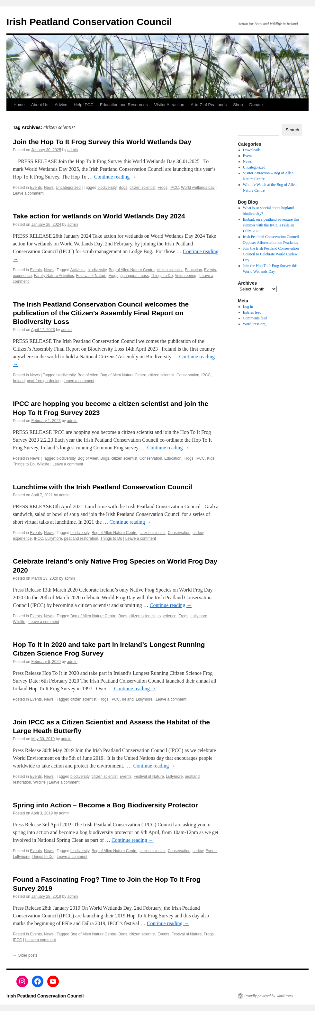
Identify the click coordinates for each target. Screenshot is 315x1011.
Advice (61, 104)
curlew (198, 532)
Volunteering (185, 275)
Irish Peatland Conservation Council (89, 21)
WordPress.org (254, 324)
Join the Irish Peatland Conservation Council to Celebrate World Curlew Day (271, 254)
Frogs (162, 187)
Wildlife (43, 464)
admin (73, 150)
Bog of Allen (88, 375)
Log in (248, 306)
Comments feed (255, 318)
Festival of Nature (91, 275)
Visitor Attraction (169, 104)
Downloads (252, 150)
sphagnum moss (135, 275)
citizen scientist (143, 187)
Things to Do (162, 275)
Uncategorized (68, 187)
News (49, 187)
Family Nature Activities (54, 275)
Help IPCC (83, 104)
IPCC (174, 187)
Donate (256, 104)
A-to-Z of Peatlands (209, 104)
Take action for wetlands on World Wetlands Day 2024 (99, 216)
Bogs (123, 187)
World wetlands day (198, 187)
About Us (39, 104)
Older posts (25, 955)
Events (36, 187)
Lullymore (53, 538)
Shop (238, 104)
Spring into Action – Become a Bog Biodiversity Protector (105, 805)
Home (19, 104)
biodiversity (106, 187)
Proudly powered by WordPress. (269, 996)
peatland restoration (81, 538)
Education (193, 270)
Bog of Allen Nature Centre (132, 270)
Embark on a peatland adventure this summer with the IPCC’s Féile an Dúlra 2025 (271, 225)
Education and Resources (124, 104)
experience (22, 275)
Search (292, 129)
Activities (77, 270)
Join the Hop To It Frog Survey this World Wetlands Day (102, 141)
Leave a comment (28, 193)
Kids (210, 458)
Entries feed (252, 312)
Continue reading (115, 176)
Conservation (187, 375)
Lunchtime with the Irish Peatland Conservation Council (102, 487)
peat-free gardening (43, 381)
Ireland (19, 381)
